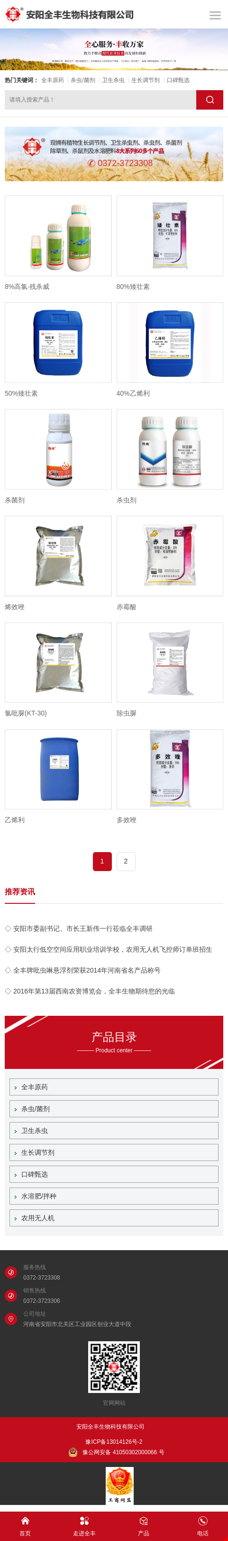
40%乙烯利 (133, 393)
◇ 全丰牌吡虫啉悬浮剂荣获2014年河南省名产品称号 (83, 970)
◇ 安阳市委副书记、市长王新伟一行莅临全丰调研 (79, 928)
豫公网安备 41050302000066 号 (116, 1452)
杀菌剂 (15, 500)
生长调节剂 (145, 80)
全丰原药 (52, 80)
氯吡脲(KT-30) (26, 713)
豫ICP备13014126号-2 (113, 1442)
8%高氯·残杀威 (27, 286)
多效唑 (127, 820)
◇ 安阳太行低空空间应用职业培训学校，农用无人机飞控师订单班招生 (108, 949)
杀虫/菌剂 (83, 80)
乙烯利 (15, 820)
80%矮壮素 (133, 286)
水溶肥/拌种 (35, 1196)
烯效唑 (15, 607)
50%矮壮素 (21, 393)
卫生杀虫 (113, 80)
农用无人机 (35, 1218)
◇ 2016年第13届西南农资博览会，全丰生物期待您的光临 (90, 991)
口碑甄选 (178, 80)
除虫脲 (127, 713)
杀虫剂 (127, 500)
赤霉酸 (127, 607)
